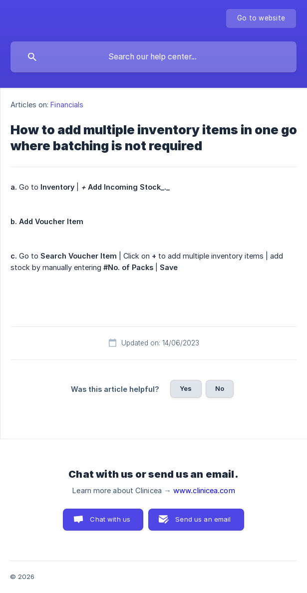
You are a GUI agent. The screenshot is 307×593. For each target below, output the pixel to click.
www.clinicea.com (204, 490)
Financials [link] (66, 104)
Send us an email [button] (203, 519)
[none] (261, 18)
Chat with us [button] (110, 519)
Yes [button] (186, 388)
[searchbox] (153, 56)
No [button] (219, 388)
